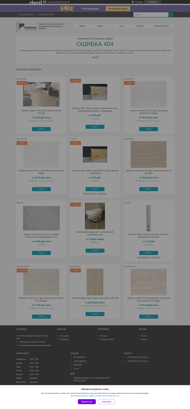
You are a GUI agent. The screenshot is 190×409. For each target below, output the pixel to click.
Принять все (86, 402)
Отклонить (106, 402)
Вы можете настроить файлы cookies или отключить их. (94, 396)
